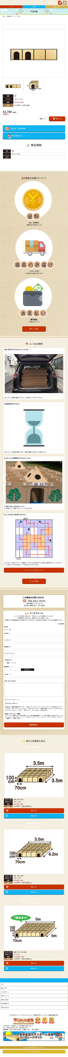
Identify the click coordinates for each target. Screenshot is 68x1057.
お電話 (34, 7)
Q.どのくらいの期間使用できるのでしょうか (17, 458)
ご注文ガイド (5, 995)
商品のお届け (5, 1002)
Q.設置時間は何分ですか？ (12, 404)
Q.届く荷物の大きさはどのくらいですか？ (16, 349)
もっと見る (34, 581)
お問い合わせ (56, 7)
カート (11, 7)
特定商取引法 (5, 1006)
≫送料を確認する (26, 809)
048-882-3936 (36, 600)
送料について (5, 998)
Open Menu (65, 3)
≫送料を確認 (26, 105)
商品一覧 (9, 16)
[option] (34, 53)
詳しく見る (34, 328)
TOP (4, 16)
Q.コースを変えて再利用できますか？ (15, 514)
